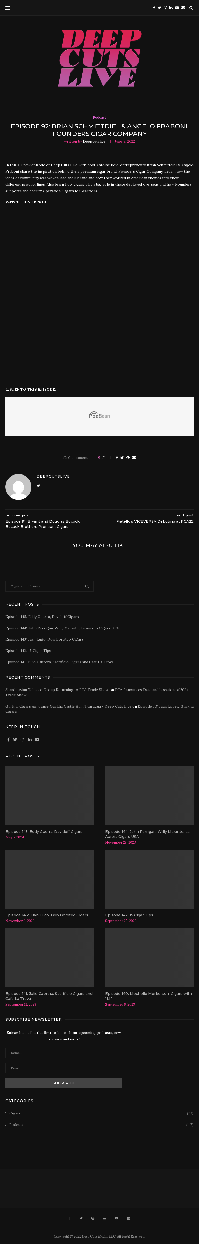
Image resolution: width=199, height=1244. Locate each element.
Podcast (99, 118)
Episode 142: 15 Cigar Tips (28, 650)
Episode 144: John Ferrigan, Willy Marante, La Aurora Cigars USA (62, 628)
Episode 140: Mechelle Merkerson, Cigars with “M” (148, 996)
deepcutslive (94, 141)
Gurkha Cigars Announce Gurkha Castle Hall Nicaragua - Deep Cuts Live (68, 706)
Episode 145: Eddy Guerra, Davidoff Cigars (42, 616)
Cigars (101, 1113)
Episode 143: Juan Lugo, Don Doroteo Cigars (44, 639)
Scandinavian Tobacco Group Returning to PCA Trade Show (57, 689)
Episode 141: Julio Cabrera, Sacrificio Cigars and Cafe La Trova (59, 662)
